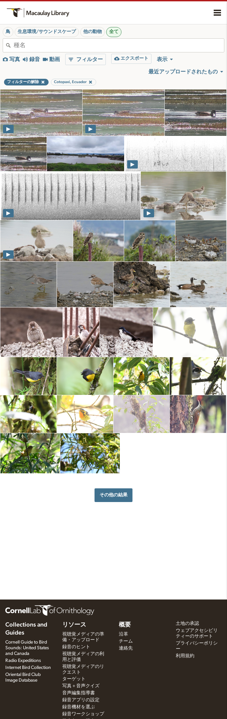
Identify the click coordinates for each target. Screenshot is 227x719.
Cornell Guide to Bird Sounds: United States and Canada (27, 648)
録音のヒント (76, 647)
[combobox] (119, 45)
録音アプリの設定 (81, 700)
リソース (74, 625)
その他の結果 (113, 494)
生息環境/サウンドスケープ (47, 31)
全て (113, 31)
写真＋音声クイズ (81, 686)
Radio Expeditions (23, 660)
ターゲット (74, 679)
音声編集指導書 (78, 693)
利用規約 (185, 656)
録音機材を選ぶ (78, 707)
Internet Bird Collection (28, 667)
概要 (125, 625)
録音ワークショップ (83, 714)
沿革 (123, 634)
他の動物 (92, 31)
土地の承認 (187, 623)
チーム (126, 641)
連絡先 (126, 648)
